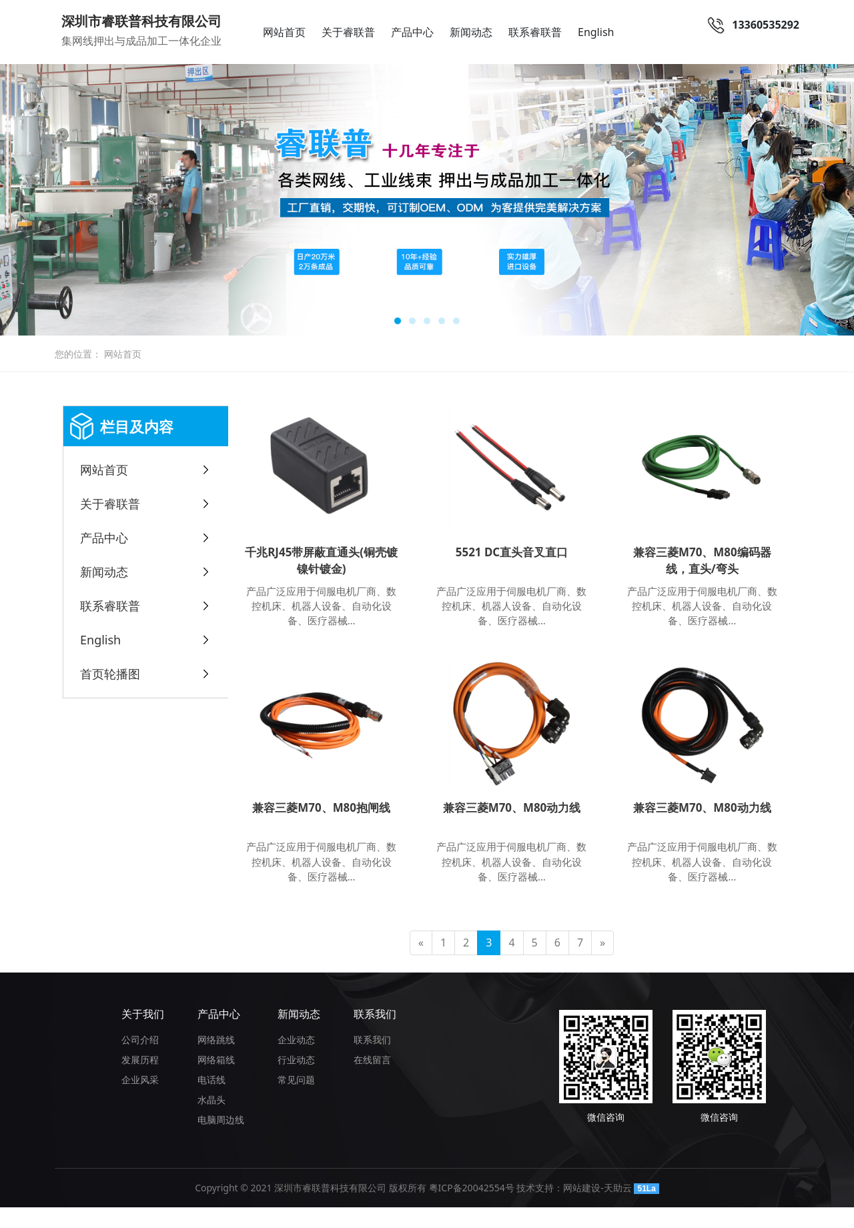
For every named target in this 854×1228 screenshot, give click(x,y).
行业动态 (296, 1080)
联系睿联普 (535, 32)
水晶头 (211, 1120)
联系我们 (375, 1034)
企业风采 (140, 1100)
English (596, 32)
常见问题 (296, 1100)
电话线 (211, 1100)
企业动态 (296, 1060)
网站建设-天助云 (597, 1208)
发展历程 (140, 1080)
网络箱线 (216, 1080)
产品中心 (412, 32)
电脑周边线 (220, 1140)
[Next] (602, 963)
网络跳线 (216, 1060)
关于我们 (142, 1034)
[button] (398, 321)
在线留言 (372, 1080)
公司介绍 (140, 1060)
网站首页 (284, 32)
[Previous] (421, 963)
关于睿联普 (348, 32)
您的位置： (78, 354)
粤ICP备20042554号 (471, 1208)
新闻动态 (471, 32)
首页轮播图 (110, 674)
